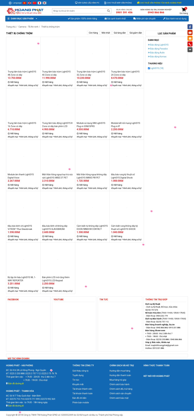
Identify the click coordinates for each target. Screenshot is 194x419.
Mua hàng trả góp (118, 380)
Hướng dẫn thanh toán (120, 375)
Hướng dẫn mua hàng (120, 371)
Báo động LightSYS (158, 45)
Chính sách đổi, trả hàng (121, 389)
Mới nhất (106, 33)
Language (15, 3)
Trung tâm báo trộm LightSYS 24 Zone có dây (125, 73)
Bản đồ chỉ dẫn (79, 398)
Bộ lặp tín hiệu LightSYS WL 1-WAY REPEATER (22, 279)
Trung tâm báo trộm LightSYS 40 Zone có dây (56, 73)
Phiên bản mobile (80, 402)
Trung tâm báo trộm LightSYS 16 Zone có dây (22, 124)
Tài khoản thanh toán (82, 393)
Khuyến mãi (78, 384)
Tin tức (75, 380)
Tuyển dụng (78, 375)
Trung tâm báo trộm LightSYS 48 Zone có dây (22, 73)
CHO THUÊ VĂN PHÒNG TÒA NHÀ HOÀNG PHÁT (159, 3)
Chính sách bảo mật (119, 398)
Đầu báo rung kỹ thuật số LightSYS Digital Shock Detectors (123, 176)
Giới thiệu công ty (80, 371)
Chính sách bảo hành (119, 384)
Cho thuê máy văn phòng (118, 3)
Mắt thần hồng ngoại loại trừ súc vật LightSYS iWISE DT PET (57, 176)
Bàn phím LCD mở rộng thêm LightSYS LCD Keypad (56, 279)
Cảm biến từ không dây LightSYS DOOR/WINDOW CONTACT (92, 227)
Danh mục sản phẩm (21, 18)
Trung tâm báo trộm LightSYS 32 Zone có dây (91, 73)
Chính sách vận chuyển (120, 393)
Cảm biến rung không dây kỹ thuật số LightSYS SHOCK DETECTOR (124, 227)
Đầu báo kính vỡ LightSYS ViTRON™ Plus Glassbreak (20, 227)
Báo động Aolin (156, 52)
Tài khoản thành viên (82, 389)
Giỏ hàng (184, 11)
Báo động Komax (157, 56)
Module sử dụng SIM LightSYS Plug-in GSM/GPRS (91, 124)
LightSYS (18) (156, 68)
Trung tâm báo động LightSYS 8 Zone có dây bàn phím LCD (57, 124)
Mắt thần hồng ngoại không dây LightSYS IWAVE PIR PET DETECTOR (92, 176)
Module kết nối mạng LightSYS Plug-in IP (125, 124)
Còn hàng (93, 33)
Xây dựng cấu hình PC (87, 3)
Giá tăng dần (120, 33)
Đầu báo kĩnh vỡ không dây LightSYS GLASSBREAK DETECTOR (54, 227)
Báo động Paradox (158, 48)
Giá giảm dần (136, 33)
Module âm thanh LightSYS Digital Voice (21, 176)
